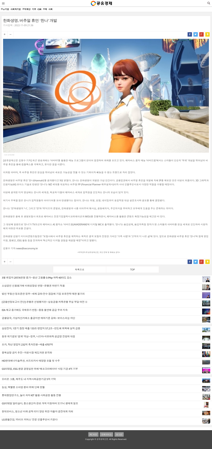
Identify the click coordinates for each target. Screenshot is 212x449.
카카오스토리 (207, 34)
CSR (39, 9)
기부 (34, 9)
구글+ (201, 34)
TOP (132, 269)
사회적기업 (15, 9)
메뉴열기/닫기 (3, 3)
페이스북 (190, 34)
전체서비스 (106, 434)
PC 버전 (93, 434)
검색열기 (208, 3)
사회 (50, 9)
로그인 (119, 434)
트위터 (196, 34)
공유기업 (5, 9)
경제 (45, 9)
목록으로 (79, 269)
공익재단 (26, 9)
